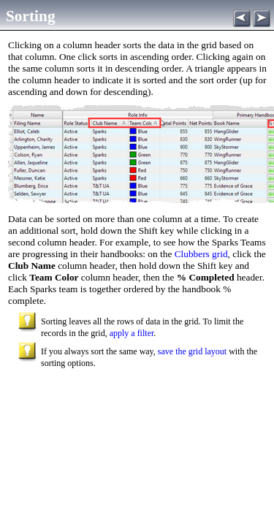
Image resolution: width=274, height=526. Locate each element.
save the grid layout (192, 351)
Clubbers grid (199, 253)
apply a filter (132, 333)
